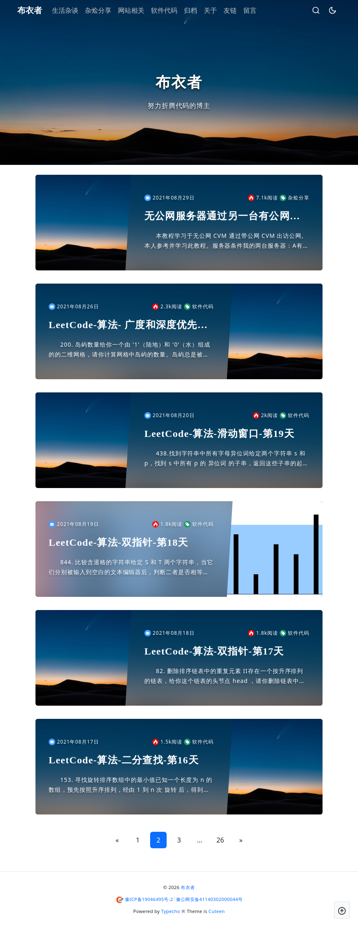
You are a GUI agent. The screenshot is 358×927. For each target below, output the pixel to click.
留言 (257, 10)
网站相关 (139, 10)
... (200, 840)
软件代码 (172, 10)
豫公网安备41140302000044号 (209, 899)
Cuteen (217, 911)
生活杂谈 (73, 10)
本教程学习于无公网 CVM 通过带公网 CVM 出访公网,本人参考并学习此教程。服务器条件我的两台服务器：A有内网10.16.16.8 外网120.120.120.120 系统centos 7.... (226, 241)
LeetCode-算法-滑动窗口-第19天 (219, 433)
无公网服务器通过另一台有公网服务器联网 (222, 217)
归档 (198, 10)
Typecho (170, 911)
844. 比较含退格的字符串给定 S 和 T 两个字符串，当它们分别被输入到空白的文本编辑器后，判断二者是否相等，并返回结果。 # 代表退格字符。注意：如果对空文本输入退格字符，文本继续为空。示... (131, 567)
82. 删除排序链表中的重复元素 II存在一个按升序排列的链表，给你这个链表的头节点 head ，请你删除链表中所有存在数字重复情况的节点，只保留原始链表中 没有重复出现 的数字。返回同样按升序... (225, 676)
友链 (238, 10)
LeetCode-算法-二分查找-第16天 (124, 760)
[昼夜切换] (324, 10)
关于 (218, 10)
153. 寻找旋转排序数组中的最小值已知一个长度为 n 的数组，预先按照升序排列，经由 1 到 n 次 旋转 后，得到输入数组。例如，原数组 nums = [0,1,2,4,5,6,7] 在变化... (130, 785)
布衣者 (188, 887)
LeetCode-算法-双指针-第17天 (214, 651)
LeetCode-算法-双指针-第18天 (118, 542)
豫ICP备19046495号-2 (149, 899)
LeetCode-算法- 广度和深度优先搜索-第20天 (128, 325)
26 (220, 840)
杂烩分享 (106, 10)
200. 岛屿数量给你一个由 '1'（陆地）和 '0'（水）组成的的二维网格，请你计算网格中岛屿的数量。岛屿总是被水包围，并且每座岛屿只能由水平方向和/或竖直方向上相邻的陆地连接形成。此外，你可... (130, 349)
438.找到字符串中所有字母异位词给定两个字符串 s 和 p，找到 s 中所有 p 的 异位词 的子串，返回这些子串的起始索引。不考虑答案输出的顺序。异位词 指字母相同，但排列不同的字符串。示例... (226, 458)
